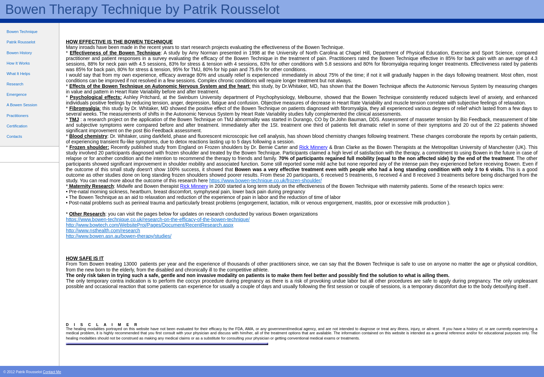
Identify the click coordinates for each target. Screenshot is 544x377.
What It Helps (18, 74)
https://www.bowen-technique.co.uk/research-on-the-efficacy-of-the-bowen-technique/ (158, 219)
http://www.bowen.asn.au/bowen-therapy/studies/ (118, 236)
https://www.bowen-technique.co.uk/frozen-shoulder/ (265, 180)
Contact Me (52, 372)
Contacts (14, 136)
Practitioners (17, 116)
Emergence (17, 94)
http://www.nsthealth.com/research (103, 230)
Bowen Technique (22, 32)
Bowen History (19, 53)
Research (15, 84)
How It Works (18, 63)
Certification (17, 126)
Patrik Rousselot (21, 42)
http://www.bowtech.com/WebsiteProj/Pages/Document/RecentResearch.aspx (149, 225)
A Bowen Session (22, 105)
